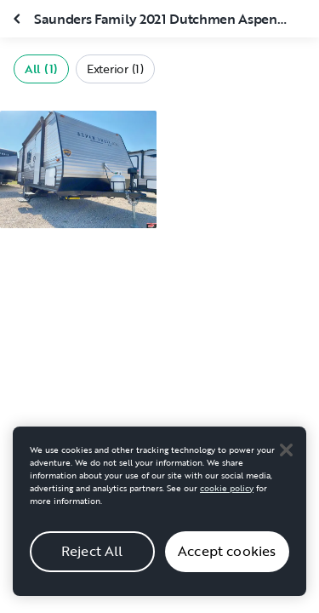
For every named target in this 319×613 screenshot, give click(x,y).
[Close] (286, 459)
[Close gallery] (18, 18)
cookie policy (226, 496)
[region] (159, 519)
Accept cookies (227, 560)
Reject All (92, 560)
